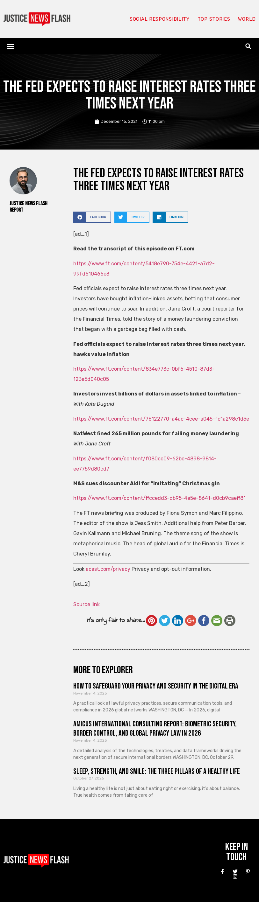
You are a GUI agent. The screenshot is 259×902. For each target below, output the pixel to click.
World (247, 19)
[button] (11, 46)
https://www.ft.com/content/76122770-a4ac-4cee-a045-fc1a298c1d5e (161, 419)
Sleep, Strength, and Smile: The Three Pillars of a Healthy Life (156, 771)
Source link (86, 604)
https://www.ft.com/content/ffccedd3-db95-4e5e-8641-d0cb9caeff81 (159, 498)
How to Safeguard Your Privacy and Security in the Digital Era (155, 686)
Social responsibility (160, 19)
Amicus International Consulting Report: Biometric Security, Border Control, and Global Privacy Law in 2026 (155, 728)
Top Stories (214, 19)
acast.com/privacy (108, 569)
